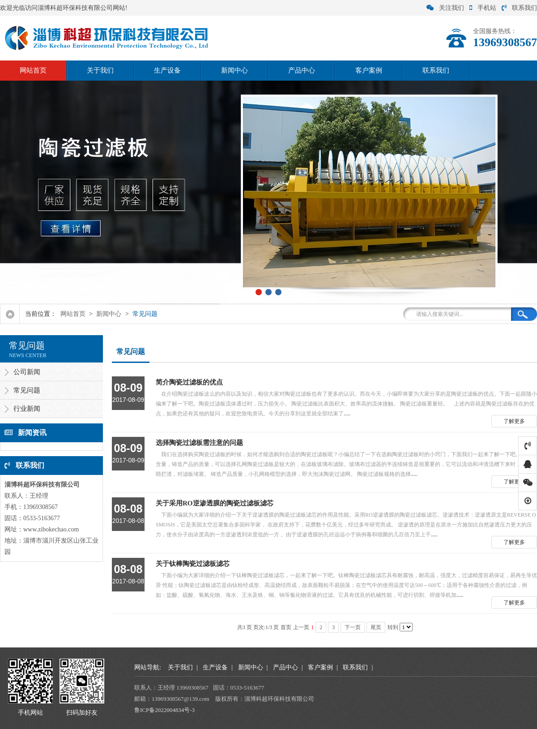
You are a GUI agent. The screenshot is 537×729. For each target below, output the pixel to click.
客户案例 (368, 70)
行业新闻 (26, 408)
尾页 (376, 627)
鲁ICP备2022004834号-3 (164, 710)
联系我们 (519, 7)
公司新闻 (26, 371)
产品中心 (301, 70)
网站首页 (33, 70)
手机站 (482, 7)
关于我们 (100, 70)
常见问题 (145, 314)
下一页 (353, 627)
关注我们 (445, 7)
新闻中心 (234, 70)
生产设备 (167, 70)
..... (324, 396)
